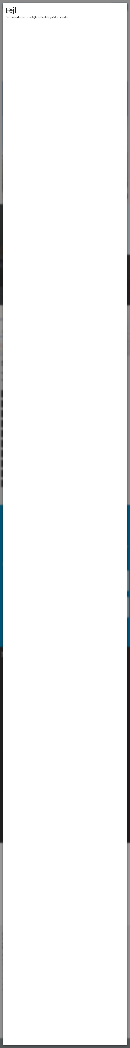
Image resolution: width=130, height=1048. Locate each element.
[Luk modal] (120, 9)
